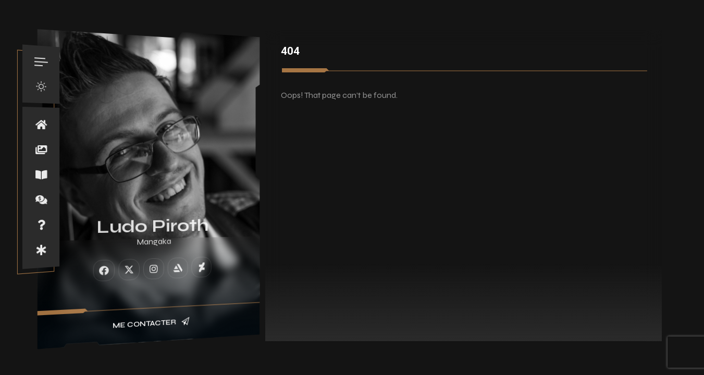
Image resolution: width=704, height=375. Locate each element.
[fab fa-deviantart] (201, 267)
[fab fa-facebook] (104, 270)
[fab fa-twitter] (129, 269)
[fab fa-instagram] (153, 268)
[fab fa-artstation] (178, 267)
